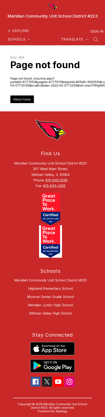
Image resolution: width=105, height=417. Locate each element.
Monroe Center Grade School (50, 297)
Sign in (94, 31)
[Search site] (95, 39)
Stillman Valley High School (50, 313)
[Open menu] (18, 30)
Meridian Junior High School (50, 305)
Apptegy (61, 411)
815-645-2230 (57, 180)
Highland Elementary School (50, 288)
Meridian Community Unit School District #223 (50, 280)
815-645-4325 (54, 186)
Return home (22, 99)
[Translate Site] (74, 39)
